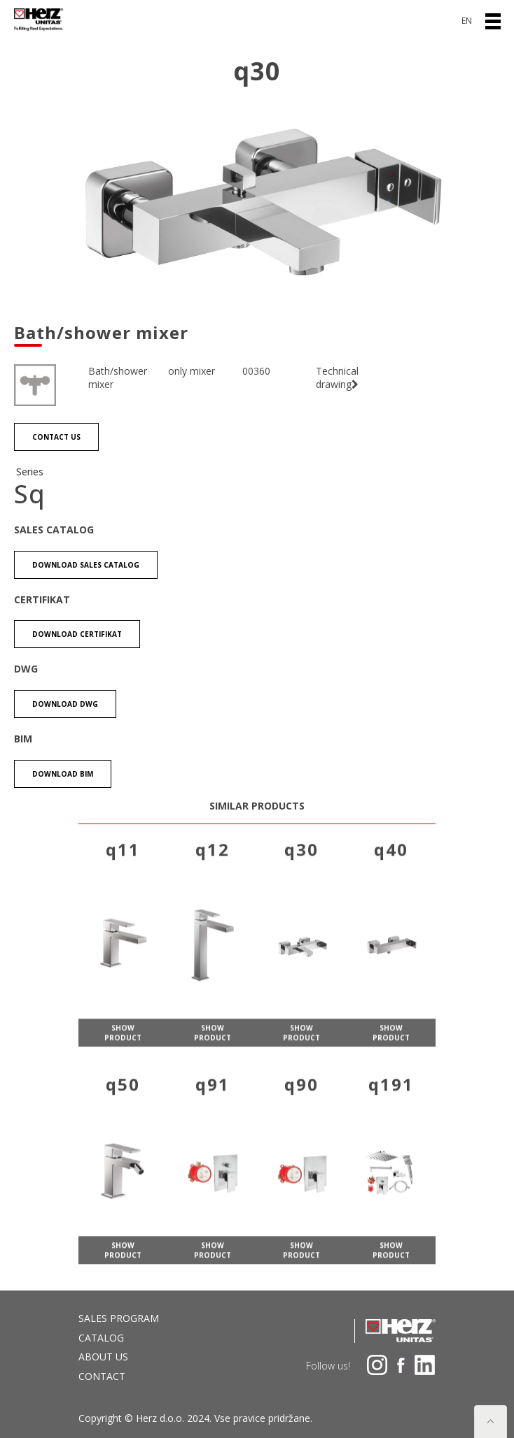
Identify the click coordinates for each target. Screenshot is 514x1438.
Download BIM (62, 774)
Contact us (56, 438)
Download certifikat (77, 634)
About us (103, 1356)
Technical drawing (337, 377)
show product (122, 1051)
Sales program (118, 1318)
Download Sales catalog (85, 565)
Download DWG (65, 704)
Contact (101, 1376)
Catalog (101, 1337)
